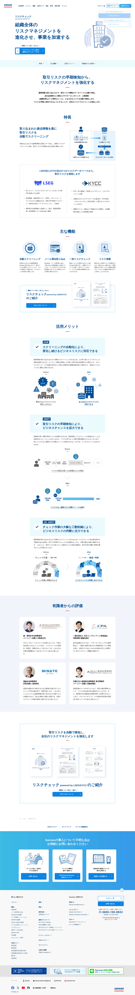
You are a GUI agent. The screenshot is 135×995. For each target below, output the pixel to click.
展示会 (13, 955)
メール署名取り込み (17, 912)
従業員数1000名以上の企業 (19, 953)
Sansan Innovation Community (78, 914)
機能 (12, 907)
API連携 (13, 935)
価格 (40, 902)
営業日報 (13, 958)
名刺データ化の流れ (17, 930)
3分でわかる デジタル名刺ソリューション (51, 930)
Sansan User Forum (75, 912)
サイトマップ (42, 945)
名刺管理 (13, 909)
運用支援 (41, 912)
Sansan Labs (15, 932)
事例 (40, 907)
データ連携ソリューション (19, 917)
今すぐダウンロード (40, 305)
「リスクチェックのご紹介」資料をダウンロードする (28, 51)
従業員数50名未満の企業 (18, 950)
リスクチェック (15, 927)
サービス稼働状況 (74, 924)
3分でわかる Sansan (45, 922)
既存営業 (13, 948)
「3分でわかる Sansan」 (66, 876)
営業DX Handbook (44, 952)
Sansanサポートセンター (76, 922)
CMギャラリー (43, 940)
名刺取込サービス (44, 914)
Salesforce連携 (15, 919)
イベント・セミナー (44, 935)
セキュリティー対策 (17, 937)
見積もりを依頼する (100, 876)
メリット (13, 902)
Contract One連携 (16, 914)
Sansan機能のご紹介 (45, 925)
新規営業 (13, 945)
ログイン (110, 898)
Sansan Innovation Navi (76, 904)
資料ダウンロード (112, 6)
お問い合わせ (125, 6)
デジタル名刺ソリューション (19, 925)
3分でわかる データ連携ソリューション (50, 927)
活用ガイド (14, 943)
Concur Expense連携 (17, 922)
